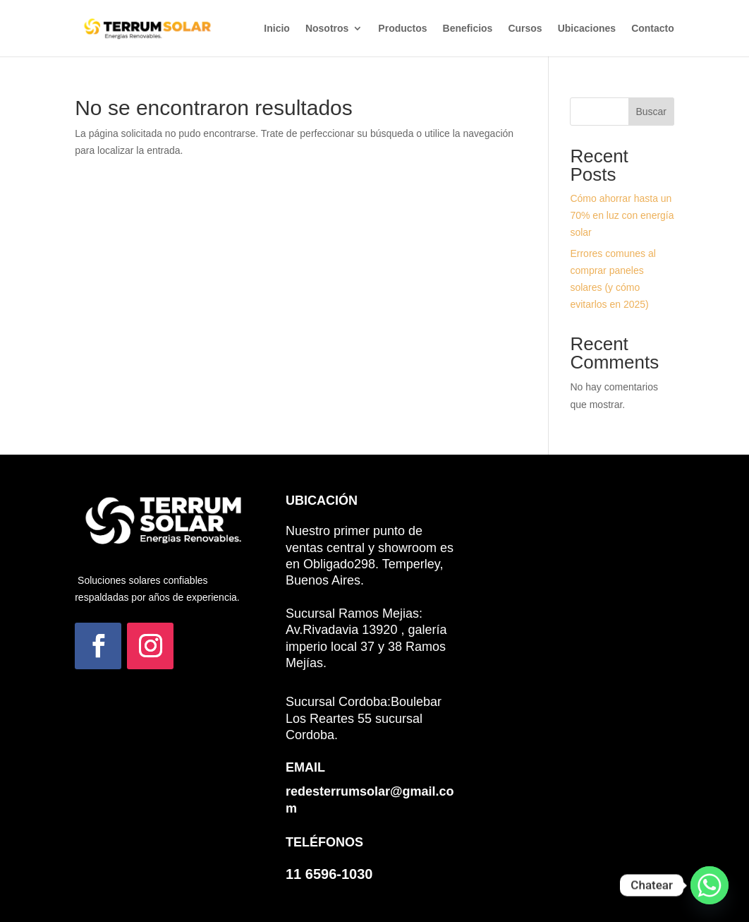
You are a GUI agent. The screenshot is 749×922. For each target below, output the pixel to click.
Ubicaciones (587, 28)
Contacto (652, 28)
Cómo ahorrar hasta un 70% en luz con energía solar (622, 215)
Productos (402, 28)
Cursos (525, 28)
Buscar (650, 111)
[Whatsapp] (709, 885)
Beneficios (468, 28)
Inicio (277, 28)
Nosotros (326, 28)
